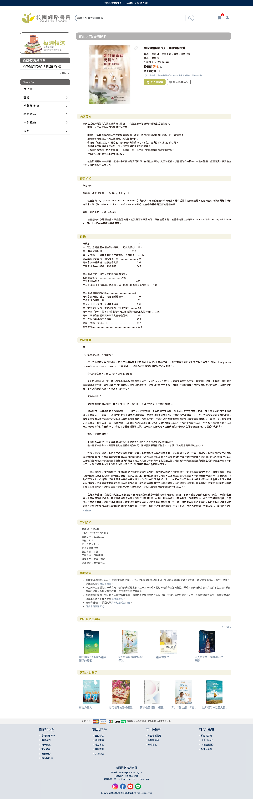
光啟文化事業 (161, 62)
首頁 (82, 36)
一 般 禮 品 (30, 122)
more (226, 626)
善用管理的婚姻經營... (121, 707)
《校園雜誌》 (208, 744)
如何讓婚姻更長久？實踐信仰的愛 (42, 66)
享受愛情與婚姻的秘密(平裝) (130, 658)
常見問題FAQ (48, 735)
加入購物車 (154, 82)
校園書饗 (99, 749)
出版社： (149, 62)
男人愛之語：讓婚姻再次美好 (209, 658)
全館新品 (99, 735)
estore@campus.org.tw (130, 772)
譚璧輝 (155, 58)
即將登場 (99, 753)
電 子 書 (28, 89)
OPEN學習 (206, 749)
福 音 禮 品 (30, 114)
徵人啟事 (46, 749)
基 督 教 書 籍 (31, 105)
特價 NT (148, 66)
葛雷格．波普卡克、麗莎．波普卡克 (171, 54)
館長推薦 (99, 740)
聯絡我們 (46, 740)
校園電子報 (206, 735)
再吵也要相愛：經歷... (152, 707)
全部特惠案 (153, 740)
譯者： (147, 58)
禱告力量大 (85, 707)
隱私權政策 (47, 758)
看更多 (87, 510)
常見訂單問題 (104, 583)
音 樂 (26, 130)
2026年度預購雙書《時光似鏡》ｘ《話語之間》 (126, 2)
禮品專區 (99, 744)
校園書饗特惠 (154, 735)
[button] (136, 48)
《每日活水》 (208, 740)
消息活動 (46, 753)
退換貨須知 (117, 598)
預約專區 (152, 744)
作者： (147, 54)
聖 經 (26, 97)
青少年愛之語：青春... (183, 707)
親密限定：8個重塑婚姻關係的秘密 (92, 658)
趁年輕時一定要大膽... (214, 707)
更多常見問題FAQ (95, 606)
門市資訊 (46, 744)
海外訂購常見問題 (120, 602)
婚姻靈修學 (162, 657)
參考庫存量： (151, 71)
